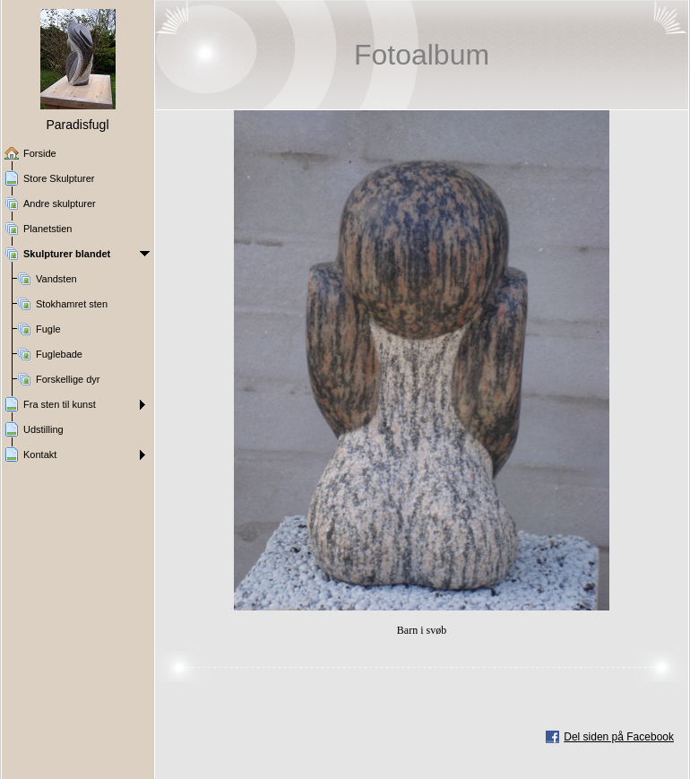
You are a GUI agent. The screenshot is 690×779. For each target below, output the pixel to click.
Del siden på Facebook (619, 737)
